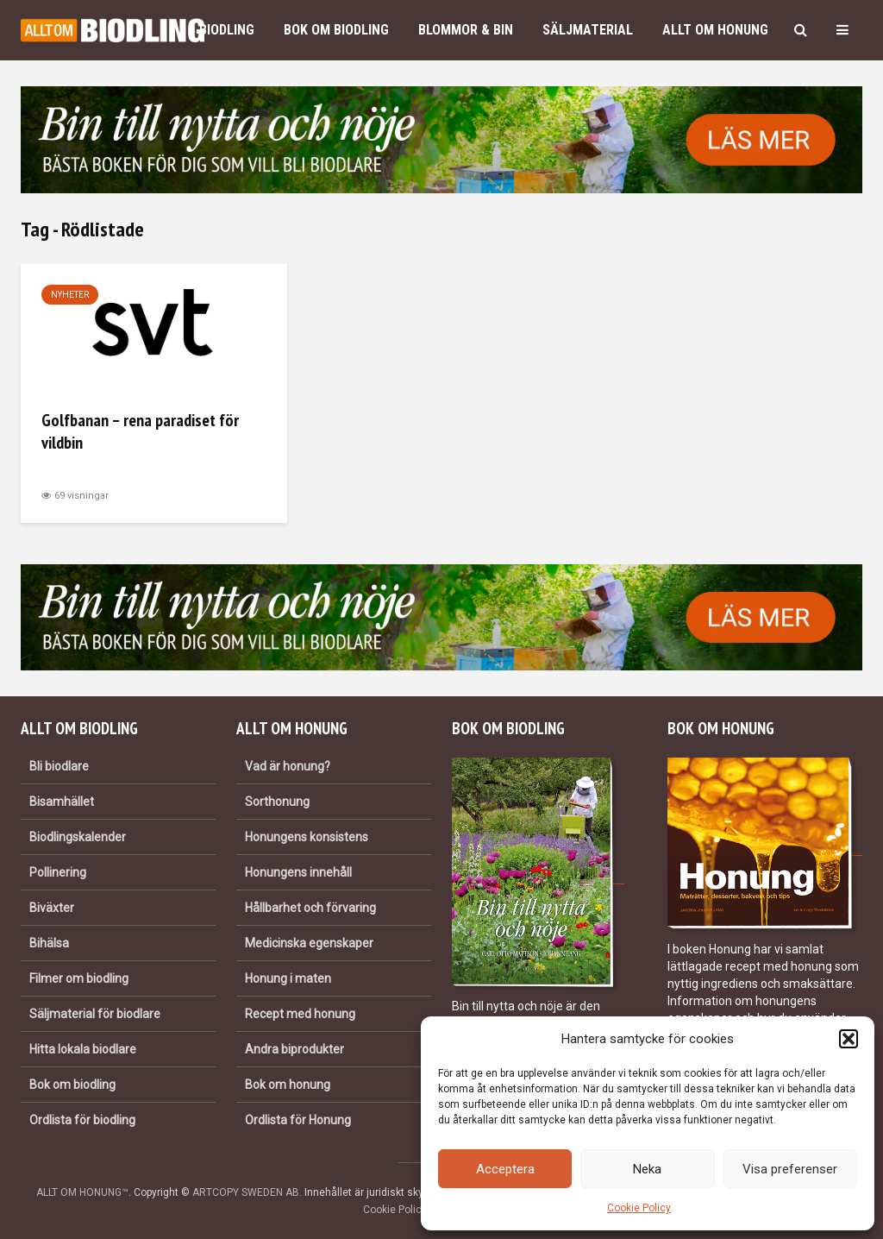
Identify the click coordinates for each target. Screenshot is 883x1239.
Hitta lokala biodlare (82, 1049)
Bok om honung (287, 1084)
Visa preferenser (789, 1169)
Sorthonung (277, 801)
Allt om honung (715, 30)
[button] (848, 1038)
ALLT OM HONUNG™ (82, 1192)
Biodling (226, 30)
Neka (647, 1169)
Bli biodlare (59, 766)
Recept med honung (300, 1014)
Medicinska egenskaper (309, 943)
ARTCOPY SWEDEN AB (245, 1192)
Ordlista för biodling (82, 1120)
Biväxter (51, 908)
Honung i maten (288, 978)
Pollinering (57, 872)
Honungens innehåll (298, 872)
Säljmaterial (587, 30)
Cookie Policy (639, 1208)
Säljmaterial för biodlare (94, 1014)
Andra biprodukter (294, 1049)
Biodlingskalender (77, 837)
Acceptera (505, 1169)
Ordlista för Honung (298, 1120)
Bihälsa (49, 943)
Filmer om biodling (78, 978)
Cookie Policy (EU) (406, 1210)
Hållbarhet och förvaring (310, 908)
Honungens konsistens (306, 837)
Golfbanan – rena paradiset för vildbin (140, 431)
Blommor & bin (465, 30)
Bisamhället (61, 801)
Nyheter (70, 294)
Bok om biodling (336, 30)
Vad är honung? (287, 766)
